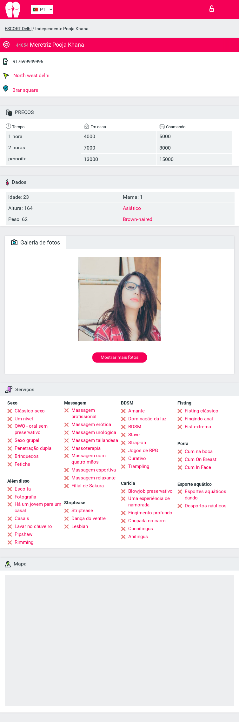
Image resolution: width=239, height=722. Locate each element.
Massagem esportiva (93, 470)
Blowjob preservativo (150, 491)
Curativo (137, 458)
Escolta (23, 489)
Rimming (24, 542)
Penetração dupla (33, 448)
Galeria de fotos (35, 242)
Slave (134, 435)
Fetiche (22, 464)
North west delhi (26, 75)
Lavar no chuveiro (33, 526)
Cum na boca (199, 451)
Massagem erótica (91, 424)
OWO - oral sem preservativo (31, 429)
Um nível (24, 419)
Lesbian (79, 526)
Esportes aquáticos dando (205, 495)
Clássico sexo (30, 411)
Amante (136, 411)
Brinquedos (27, 456)
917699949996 (28, 61)
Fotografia (25, 497)
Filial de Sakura (87, 486)
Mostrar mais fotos (119, 357)
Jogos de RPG (143, 450)
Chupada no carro (147, 521)
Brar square (20, 89)
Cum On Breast (200, 459)
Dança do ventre (88, 518)
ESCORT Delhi (18, 28)
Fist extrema (198, 427)
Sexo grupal (27, 440)
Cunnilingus (140, 528)
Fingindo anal (199, 419)
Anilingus (138, 536)
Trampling (138, 466)
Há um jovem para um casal (38, 507)
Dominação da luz (147, 419)
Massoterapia (86, 448)
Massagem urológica (93, 432)
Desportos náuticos (206, 506)
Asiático (132, 208)
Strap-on (137, 442)
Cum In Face (198, 467)
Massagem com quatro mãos (88, 459)
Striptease (82, 510)
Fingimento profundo (150, 513)
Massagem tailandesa (94, 440)
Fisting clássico (201, 411)
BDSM (134, 427)
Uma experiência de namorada (149, 502)
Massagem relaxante (93, 478)
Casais (22, 518)
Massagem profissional (83, 413)
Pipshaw (23, 534)
